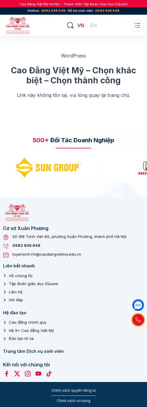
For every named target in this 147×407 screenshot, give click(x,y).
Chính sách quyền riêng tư (73, 390)
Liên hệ (15, 291)
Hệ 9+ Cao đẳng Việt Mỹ (31, 330)
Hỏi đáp (16, 299)
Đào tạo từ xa (21, 338)
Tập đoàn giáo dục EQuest (33, 283)
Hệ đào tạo (15, 312)
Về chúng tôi (20, 275)
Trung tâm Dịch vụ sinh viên (33, 351)
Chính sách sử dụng (73, 400)
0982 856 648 (53, 10)
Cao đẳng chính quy (27, 322)
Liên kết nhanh (19, 266)
